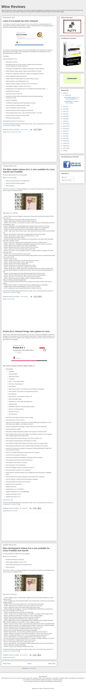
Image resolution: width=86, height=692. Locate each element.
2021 (64, 114)
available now (13, 189)
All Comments (66, 180)
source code (10, 500)
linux (17, 132)
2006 (64, 150)
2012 (64, 136)
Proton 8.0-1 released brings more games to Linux (26, 331)
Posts (64, 177)
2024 (64, 106)
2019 (64, 118)
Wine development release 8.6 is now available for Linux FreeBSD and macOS (26, 549)
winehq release (11, 299)
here (23, 121)
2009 (64, 143)
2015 (64, 128)
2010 (64, 141)
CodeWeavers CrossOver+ (10, 125)
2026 (64, 93)
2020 (64, 116)
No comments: (24, 129)
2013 (64, 133)
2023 (64, 109)
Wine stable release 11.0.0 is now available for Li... (71, 98)
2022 (64, 111)
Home (29, 663)
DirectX (9, 132)
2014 (64, 131)
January (66, 95)
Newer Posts (7, 663)
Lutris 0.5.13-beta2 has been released (20, 21)
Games (13, 132)
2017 (64, 123)
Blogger (52, 688)
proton (16, 510)
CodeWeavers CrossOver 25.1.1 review (71, 102)
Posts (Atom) (32, 668)
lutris (20, 132)
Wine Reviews (13, 7)
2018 (64, 121)
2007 (64, 148)
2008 (64, 145)
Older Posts (51, 663)
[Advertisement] (29, 147)
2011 (64, 138)
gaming (9, 510)
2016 (64, 126)
